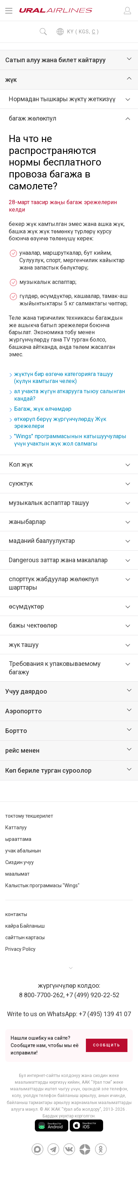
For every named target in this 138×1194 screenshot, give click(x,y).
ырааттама (18, 839)
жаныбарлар (27, 521)
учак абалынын (23, 851)
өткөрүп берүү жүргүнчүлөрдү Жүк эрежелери (60, 423)
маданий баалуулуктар (42, 540)
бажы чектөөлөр (33, 625)
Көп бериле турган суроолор (48, 770)
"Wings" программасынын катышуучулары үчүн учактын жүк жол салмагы (70, 440)
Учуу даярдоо (26, 691)
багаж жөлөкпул (32, 118)
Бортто (16, 730)
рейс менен (22, 750)
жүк (11, 79)
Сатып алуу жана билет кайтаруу (55, 60)
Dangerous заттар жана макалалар (58, 560)
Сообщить (106, 1045)
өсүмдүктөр (26, 606)
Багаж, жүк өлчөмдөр (42, 408)
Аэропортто (23, 711)
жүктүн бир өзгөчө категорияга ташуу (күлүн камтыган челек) (63, 378)
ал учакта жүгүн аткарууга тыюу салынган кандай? (69, 395)
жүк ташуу (24, 644)
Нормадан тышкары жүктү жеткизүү (62, 99)
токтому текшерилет (29, 816)
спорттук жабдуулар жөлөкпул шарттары (54, 583)
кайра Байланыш (25, 926)
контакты (16, 914)
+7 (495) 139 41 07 (105, 1014)
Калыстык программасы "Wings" (42, 885)
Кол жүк (21, 464)
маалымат (17, 874)
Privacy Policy (20, 949)
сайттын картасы (25, 937)
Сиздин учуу (19, 862)
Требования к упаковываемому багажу (55, 667)
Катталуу (16, 827)
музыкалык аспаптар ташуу (49, 502)
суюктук (21, 483)
